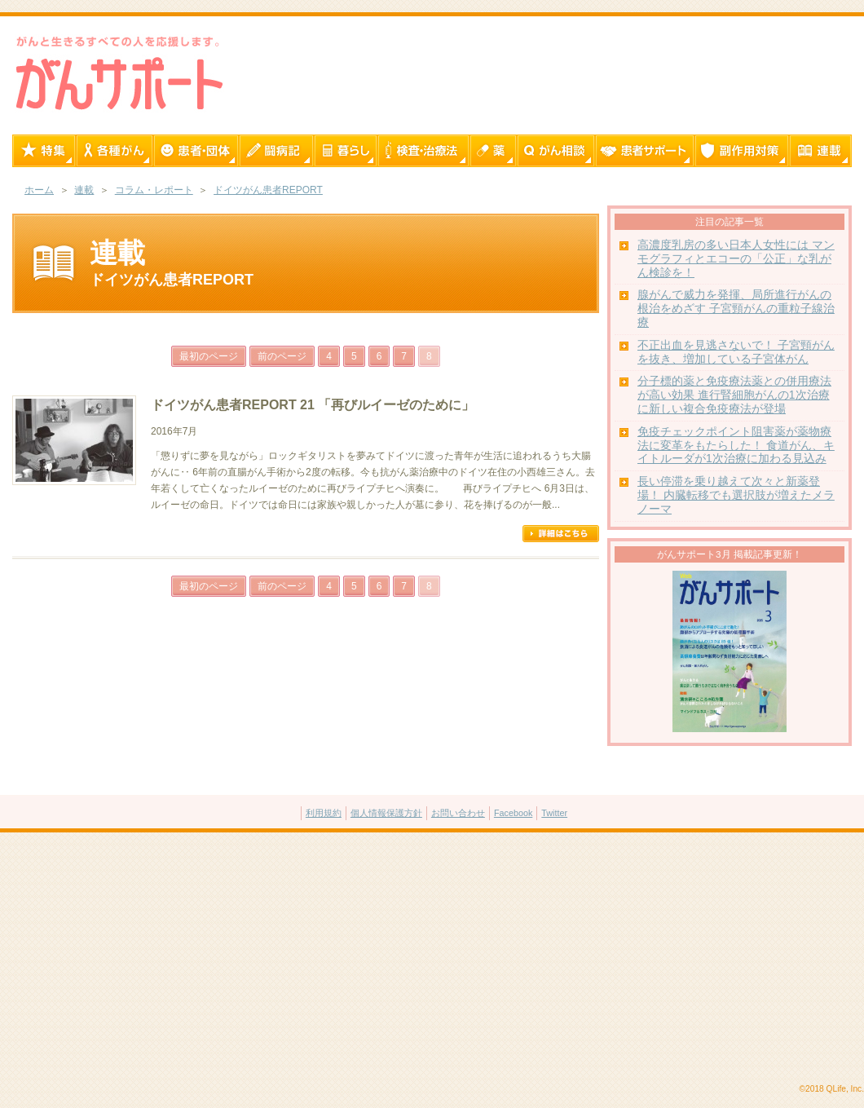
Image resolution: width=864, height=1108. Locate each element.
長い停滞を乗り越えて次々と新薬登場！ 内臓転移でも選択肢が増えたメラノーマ (736, 495)
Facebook (513, 813)
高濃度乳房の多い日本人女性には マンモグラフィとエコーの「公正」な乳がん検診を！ (736, 259)
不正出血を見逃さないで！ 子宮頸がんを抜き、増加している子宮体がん (736, 352)
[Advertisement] (432, 959)
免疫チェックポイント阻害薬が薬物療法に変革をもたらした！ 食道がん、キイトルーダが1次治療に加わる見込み (736, 446)
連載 (84, 190)
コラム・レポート (154, 190)
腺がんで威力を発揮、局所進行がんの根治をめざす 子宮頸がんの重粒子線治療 (736, 309)
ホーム (39, 190)
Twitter (554, 813)
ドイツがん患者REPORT (268, 190)
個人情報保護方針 (386, 813)
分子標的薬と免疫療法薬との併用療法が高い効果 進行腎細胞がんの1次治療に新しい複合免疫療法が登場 (734, 395)
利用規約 (324, 813)
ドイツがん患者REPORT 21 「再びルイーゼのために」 (312, 405)
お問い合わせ (458, 813)
